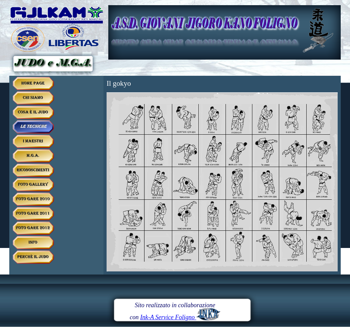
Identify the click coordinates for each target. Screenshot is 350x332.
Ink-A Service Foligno (180, 317)
